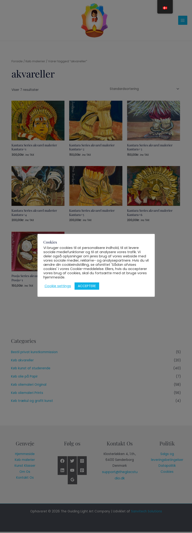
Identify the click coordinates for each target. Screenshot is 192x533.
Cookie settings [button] (58, 286)
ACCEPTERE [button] (87, 286)
